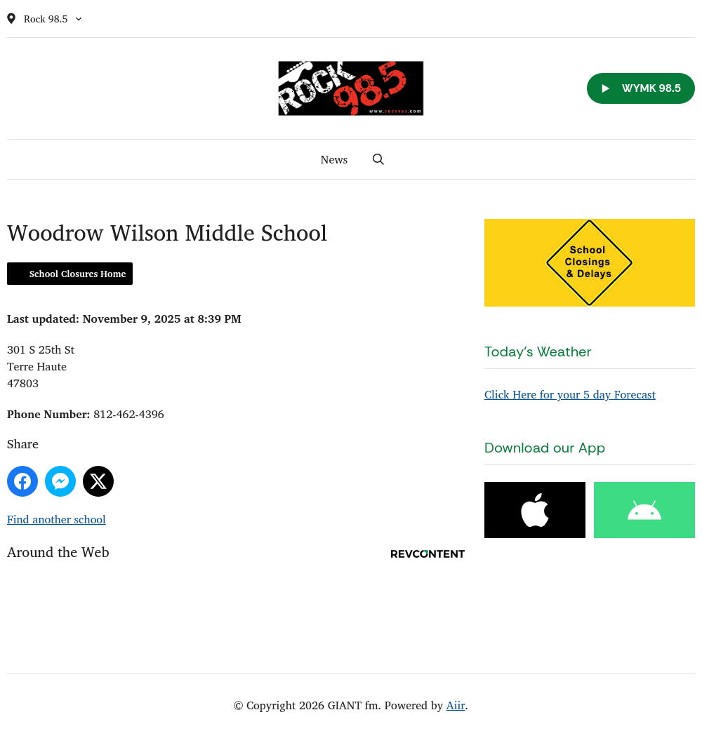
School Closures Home (77, 273)
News (334, 159)
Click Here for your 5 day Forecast (570, 394)
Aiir (455, 705)
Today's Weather (538, 351)
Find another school (56, 519)
